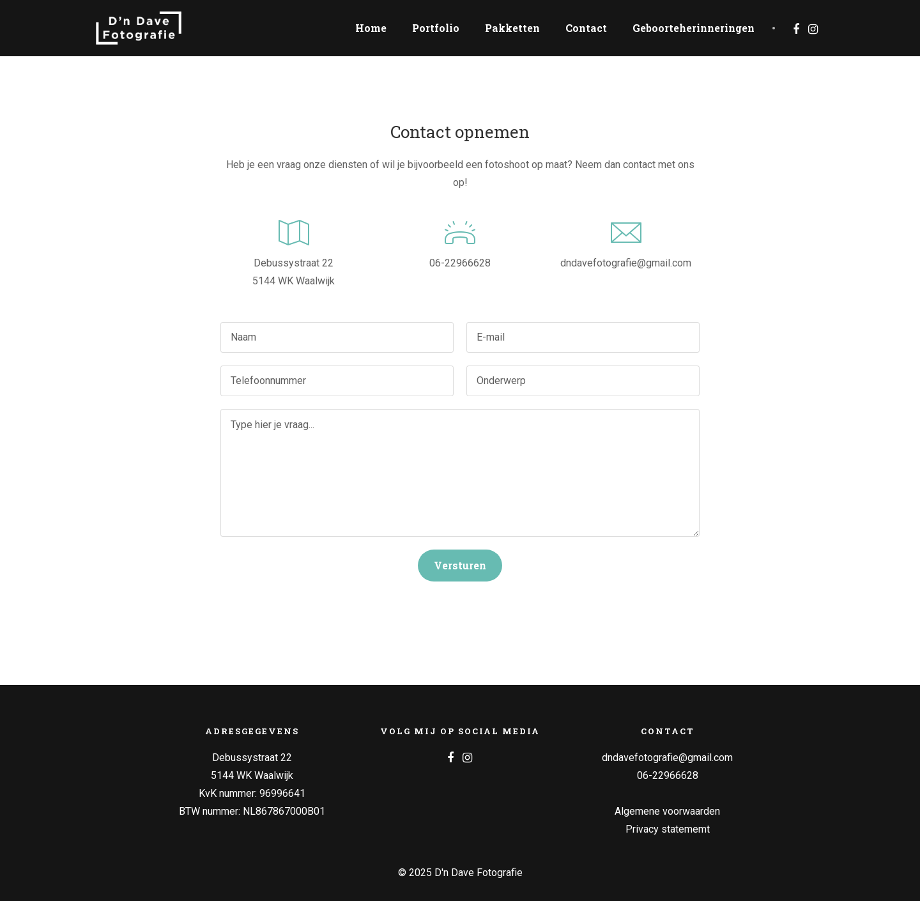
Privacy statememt (667, 829)
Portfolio (435, 28)
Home (371, 28)
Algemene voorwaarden (667, 811)
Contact (586, 28)
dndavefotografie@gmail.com (625, 263)
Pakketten (512, 28)
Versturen (460, 565)
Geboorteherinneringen (693, 28)
